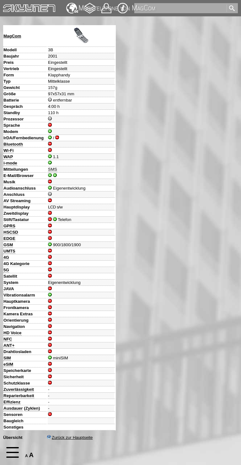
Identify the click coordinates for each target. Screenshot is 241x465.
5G (6, 270)
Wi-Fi (8, 150)
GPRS (9, 226)
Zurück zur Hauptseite (70, 437)
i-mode (10, 163)
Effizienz (11, 402)
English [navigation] (72, 5)
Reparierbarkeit (18, 395)
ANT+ (8, 345)
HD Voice (12, 332)
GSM (8, 244)
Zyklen (32, 408)
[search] (180, 8)
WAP (8, 156)
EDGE (9, 238)
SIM (7, 358)
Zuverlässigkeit (18, 389)
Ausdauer (13, 408)
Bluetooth (13, 144)
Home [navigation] (8, 6)
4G (6, 257)
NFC (7, 339)
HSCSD (10, 232)
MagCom (12, 36)
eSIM (8, 364)
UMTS (9, 251)
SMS (52, 169)
